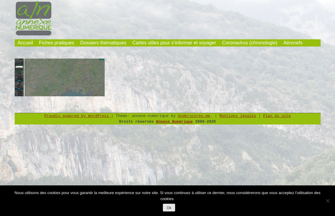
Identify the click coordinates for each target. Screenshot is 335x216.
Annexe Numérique (174, 121)
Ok (169, 208)
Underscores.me (194, 116)
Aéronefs (293, 42)
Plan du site (277, 116)
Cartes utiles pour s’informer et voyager (174, 42)
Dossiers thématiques (103, 42)
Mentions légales (237, 116)
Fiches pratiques (56, 42)
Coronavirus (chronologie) (249, 42)
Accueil (25, 42)
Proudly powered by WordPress (77, 116)
